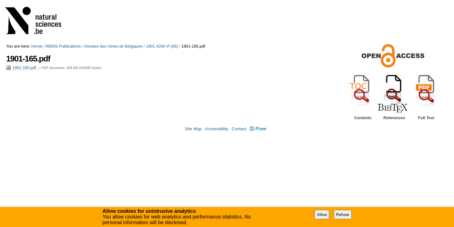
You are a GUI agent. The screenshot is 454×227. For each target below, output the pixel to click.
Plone (258, 128)
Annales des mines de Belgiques (113, 46)
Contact (239, 128)
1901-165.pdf (21, 67)
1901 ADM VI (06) (162, 46)
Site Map (193, 128)
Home (36, 46)
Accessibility (216, 128)
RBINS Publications (63, 46)
